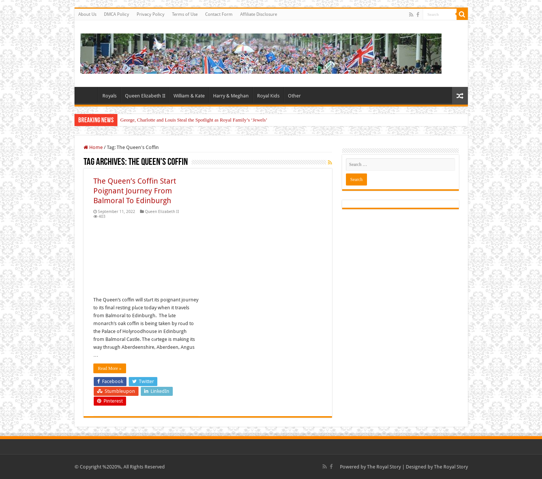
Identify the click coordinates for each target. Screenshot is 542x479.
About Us (87, 14)
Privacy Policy (150, 14)
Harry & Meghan (231, 96)
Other (294, 96)
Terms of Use (185, 14)
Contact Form (219, 14)
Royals (109, 96)
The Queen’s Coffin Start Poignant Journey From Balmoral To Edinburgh (134, 190)
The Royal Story (384, 467)
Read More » (110, 368)
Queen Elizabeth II (145, 96)
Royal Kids (268, 96)
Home (88, 95)
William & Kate (189, 96)
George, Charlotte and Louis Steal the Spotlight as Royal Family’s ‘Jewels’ (194, 120)
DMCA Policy (116, 14)
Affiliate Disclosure (258, 14)
